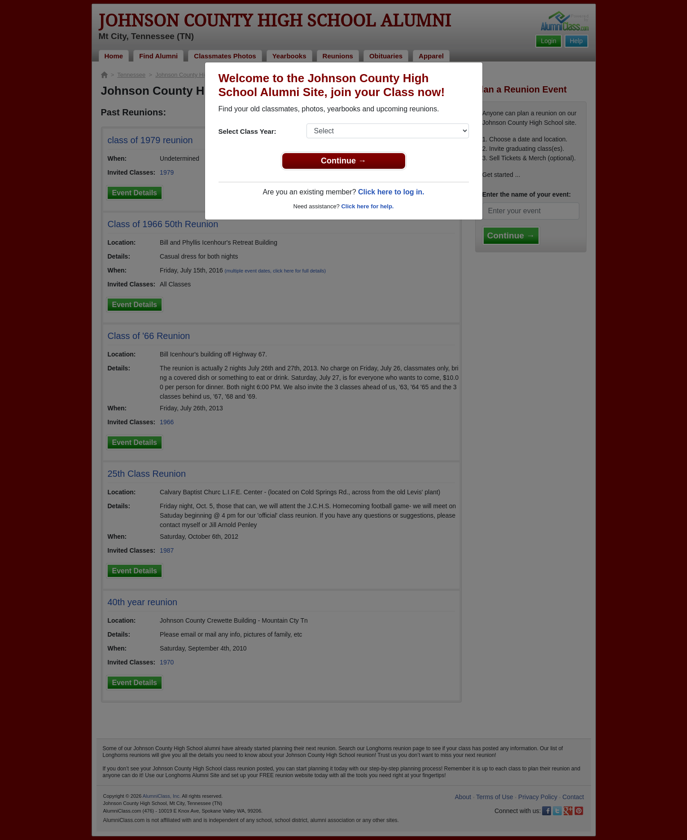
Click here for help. (367, 206)
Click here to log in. (391, 192)
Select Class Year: (247, 131)
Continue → (343, 160)
